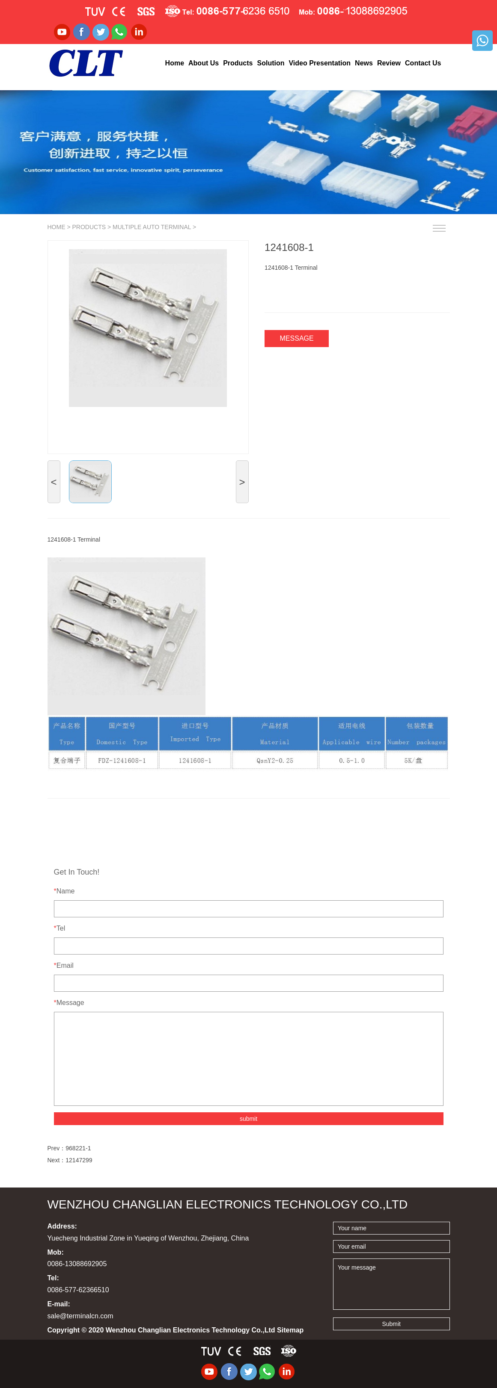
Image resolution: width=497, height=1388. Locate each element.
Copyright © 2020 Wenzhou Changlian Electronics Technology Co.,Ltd (176, 1330)
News (364, 63)
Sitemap (290, 1330)
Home (174, 63)
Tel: (53, 1278)
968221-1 (78, 1148)
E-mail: (59, 1304)
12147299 (78, 1160)
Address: (62, 1226)
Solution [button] (270, 63)
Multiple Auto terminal (152, 227)
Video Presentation (320, 63)
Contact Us (423, 63)
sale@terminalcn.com (80, 1316)
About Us (203, 63)
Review (389, 63)
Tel (59, 928)
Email (64, 965)
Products (89, 227)
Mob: (56, 1252)
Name (64, 891)
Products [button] (238, 63)
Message (297, 338)
